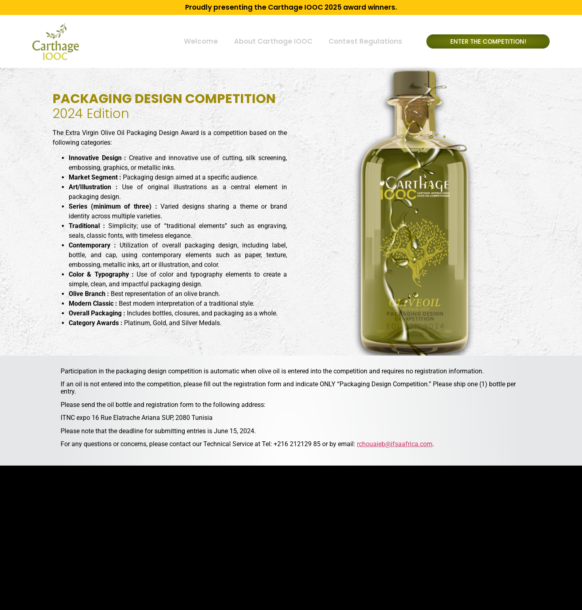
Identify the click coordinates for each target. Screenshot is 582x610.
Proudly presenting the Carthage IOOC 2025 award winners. (291, 7)
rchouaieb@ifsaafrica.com (394, 444)
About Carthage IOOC (273, 41)
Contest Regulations (365, 41)
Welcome (201, 41)
